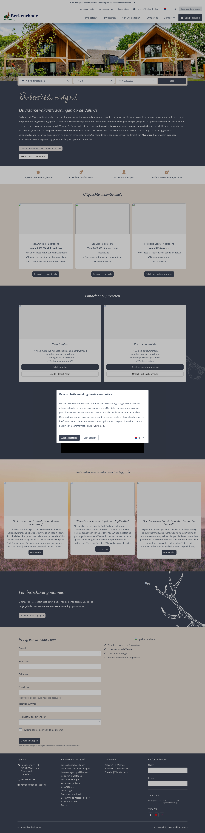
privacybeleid (97, 425)
